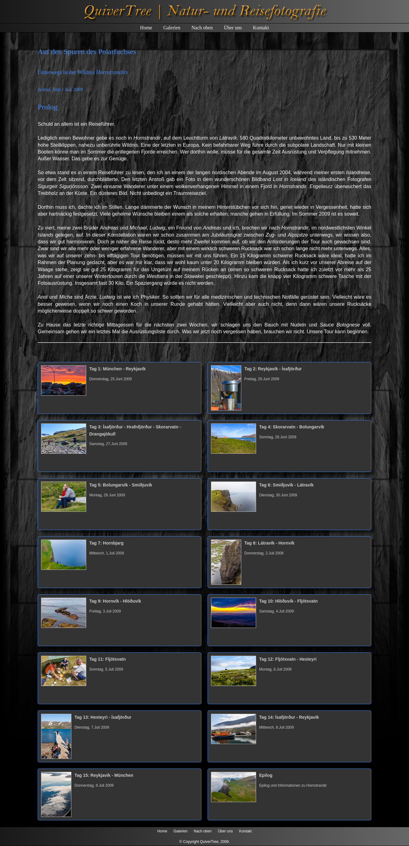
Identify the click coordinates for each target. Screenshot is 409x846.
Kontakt (261, 27)
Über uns (233, 27)
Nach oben (202, 27)
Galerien (171, 27)
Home (146, 27)
